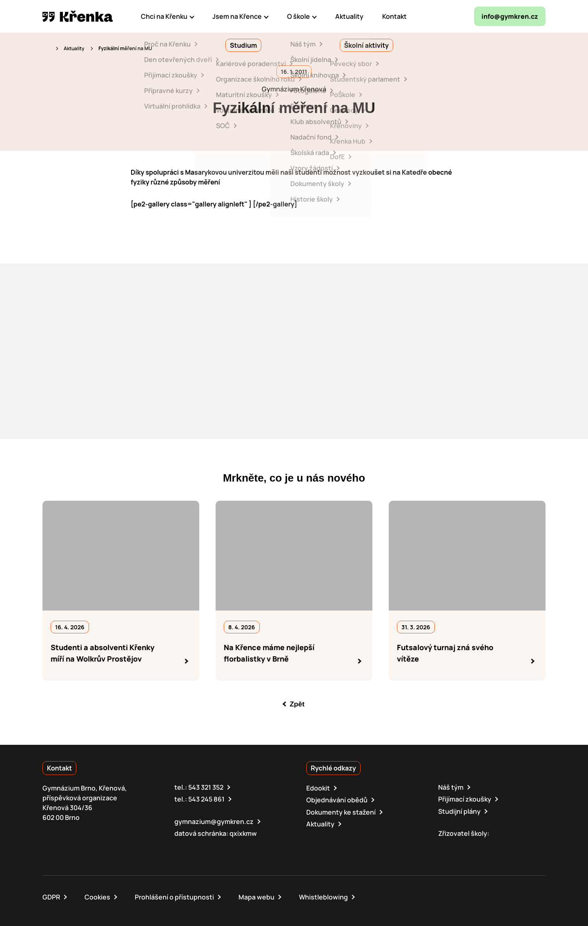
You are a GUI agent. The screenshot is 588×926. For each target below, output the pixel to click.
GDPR (51, 896)
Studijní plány (459, 810)
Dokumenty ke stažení (341, 811)
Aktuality (74, 48)
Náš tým (450, 787)
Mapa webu (256, 896)
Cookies (97, 896)
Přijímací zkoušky (464, 799)
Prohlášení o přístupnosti (174, 896)
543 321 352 (205, 787)
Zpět (297, 704)
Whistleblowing (323, 896)
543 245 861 (206, 799)
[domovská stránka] (77, 16)
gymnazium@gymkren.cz (214, 821)
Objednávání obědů (337, 799)
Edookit (318, 788)
